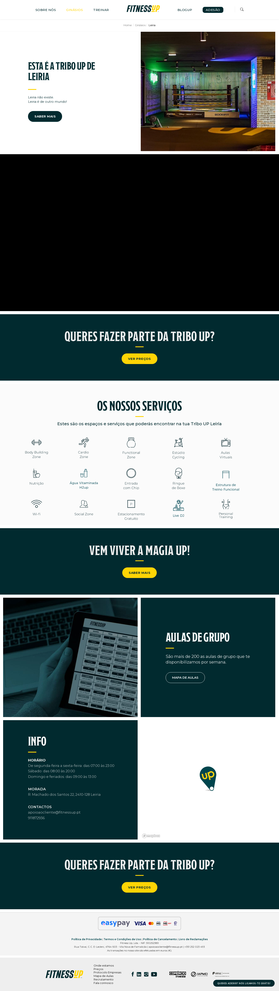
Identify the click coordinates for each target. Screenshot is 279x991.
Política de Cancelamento (160, 939)
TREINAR (101, 10)
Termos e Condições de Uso (122, 939)
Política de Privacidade (86, 939)
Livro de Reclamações (193, 939)
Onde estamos (104, 965)
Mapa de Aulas (103, 976)
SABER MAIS (45, 116)
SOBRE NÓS (45, 10)
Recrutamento (104, 979)
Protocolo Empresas (107, 972)
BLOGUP (184, 10)
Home (128, 25)
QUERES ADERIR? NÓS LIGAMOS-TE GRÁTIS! (244, 983)
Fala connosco (103, 983)
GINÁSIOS (74, 10)
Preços (98, 969)
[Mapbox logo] (151, 835)
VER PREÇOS (139, 359)
